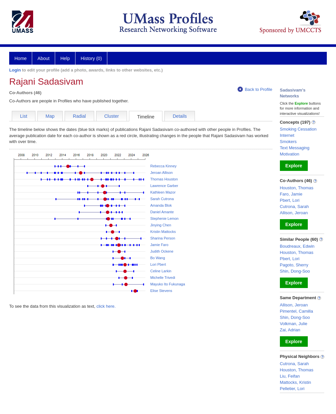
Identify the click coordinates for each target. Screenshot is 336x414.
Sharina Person (162, 238)
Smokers (288, 141)
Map (50, 116)
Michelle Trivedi (162, 277)
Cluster (111, 116)
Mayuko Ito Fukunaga (167, 284)
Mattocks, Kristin (295, 382)
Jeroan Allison (161, 173)
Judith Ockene (161, 251)
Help (65, 58)
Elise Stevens (161, 291)
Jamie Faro (159, 245)
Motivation (289, 154)
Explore (293, 165)
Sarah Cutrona (162, 199)
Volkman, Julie (293, 323)
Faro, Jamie (291, 194)
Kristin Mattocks (163, 232)
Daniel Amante (162, 212)
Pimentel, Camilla (296, 311)
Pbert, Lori (290, 200)
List (23, 116)
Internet (287, 135)
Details (180, 116)
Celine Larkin (160, 271)
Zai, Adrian (290, 329)
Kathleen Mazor (163, 192)
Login (15, 70)
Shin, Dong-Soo (295, 271)
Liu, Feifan (290, 376)
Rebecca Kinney (163, 166)
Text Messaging (294, 147)
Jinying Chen (160, 225)
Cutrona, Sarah (294, 206)
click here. (106, 306)
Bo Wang (157, 258)
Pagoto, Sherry (294, 264)
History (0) (91, 58)
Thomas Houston (164, 179)
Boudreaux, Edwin (297, 246)
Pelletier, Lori (292, 388)
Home (20, 58)
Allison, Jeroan (294, 212)
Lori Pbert (158, 264)
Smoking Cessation (298, 129)
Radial (79, 116)
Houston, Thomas (296, 187)
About (43, 58)
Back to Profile (255, 89)
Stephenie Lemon (164, 218)
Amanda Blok (161, 205)
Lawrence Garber (164, 186)
